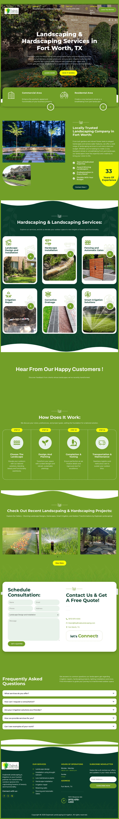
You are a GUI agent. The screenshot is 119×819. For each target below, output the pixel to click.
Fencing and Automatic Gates (94, 249)
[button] (5, 541)
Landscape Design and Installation (11, 250)
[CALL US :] (62, 6)
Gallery (64, 20)
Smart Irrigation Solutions (93, 301)
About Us (53, 20)
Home (43, 20)
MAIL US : (36, 6)
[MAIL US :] (29, 6)
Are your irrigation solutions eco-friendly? (23, 710)
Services (74, 20)
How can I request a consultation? (19, 702)
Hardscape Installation (51, 249)
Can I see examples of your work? (19, 726)
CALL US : (69, 6)
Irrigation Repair (10, 301)
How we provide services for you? (19, 718)
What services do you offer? (16, 693)
